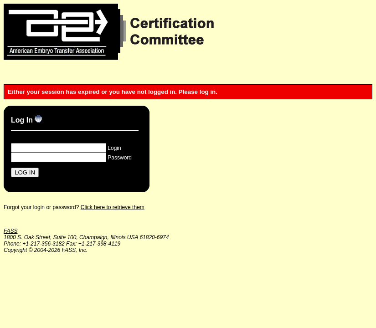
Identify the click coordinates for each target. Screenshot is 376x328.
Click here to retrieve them (112, 207)
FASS (10, 231)
